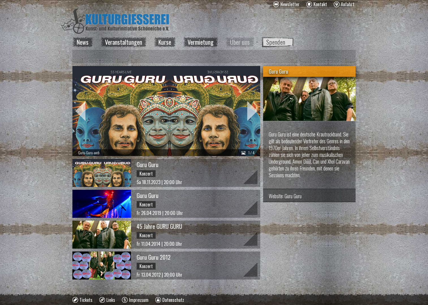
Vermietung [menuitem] (201, 41)
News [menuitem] (83, 41)
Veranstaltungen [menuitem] (123, 41)
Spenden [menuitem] (275, 41)
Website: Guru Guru (285, 196)
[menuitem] (286, 4)
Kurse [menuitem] (164, 41)
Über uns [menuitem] (240, 41)
